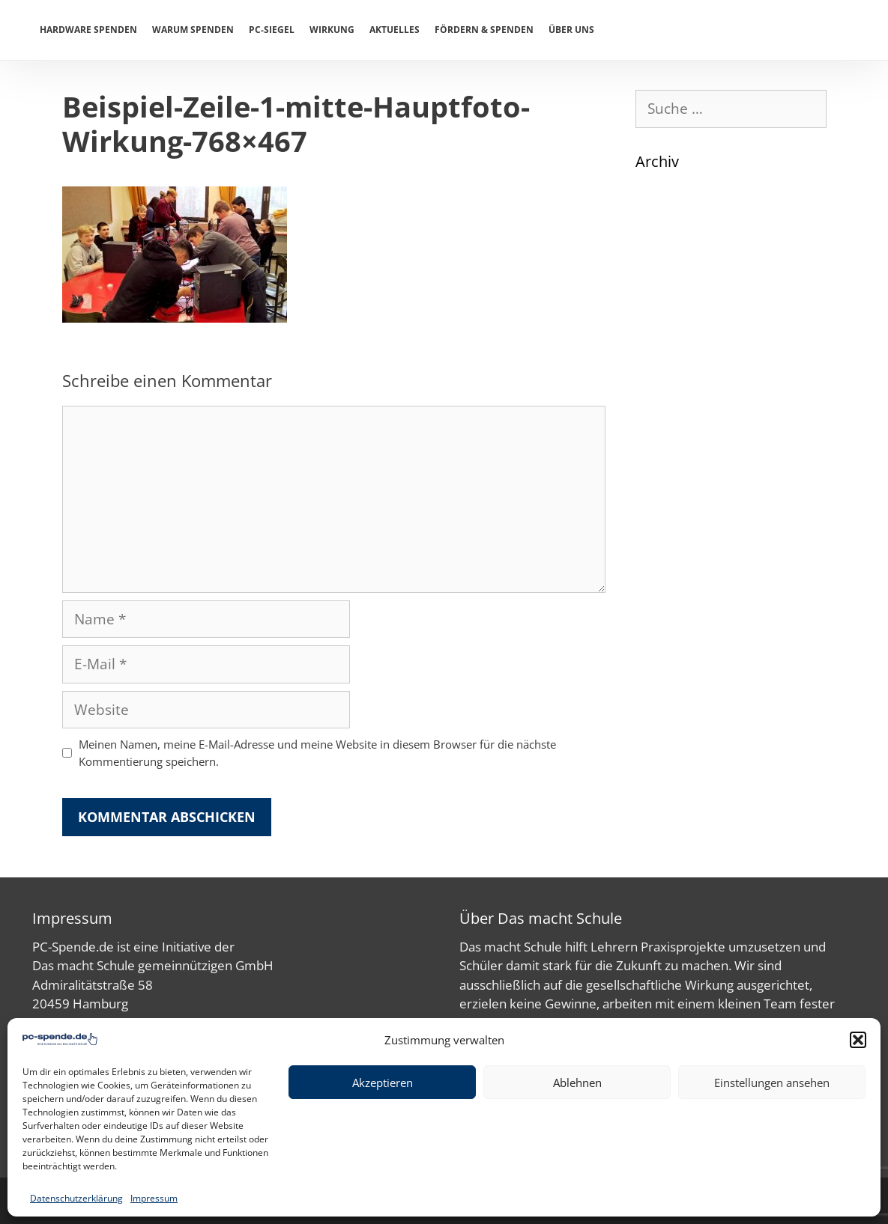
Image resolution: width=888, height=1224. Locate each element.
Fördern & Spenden (484, 29)
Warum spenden (193, 29)
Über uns (571, 29)
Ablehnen (577, 1082)
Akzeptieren (382, 1082)
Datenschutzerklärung (76, 1198)
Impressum (154, 1198)
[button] (858, 1039)
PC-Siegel (272, 29)
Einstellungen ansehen (772, 1082)
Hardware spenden (88, 29)
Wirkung (331, 29)
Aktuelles (394, 29)
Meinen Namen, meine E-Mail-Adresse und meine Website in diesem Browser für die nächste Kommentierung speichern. (317, 753)
